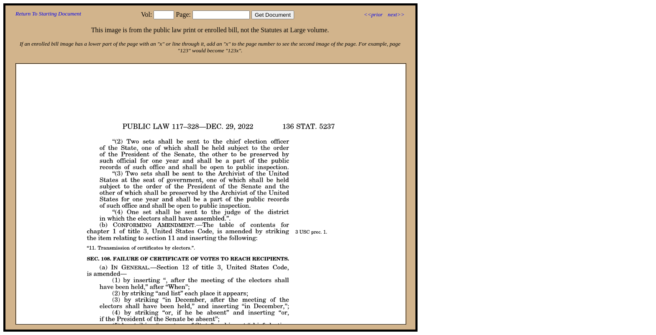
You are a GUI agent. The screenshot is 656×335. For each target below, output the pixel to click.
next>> (396, 14)
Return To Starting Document (48, 13)
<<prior (373, 14)
